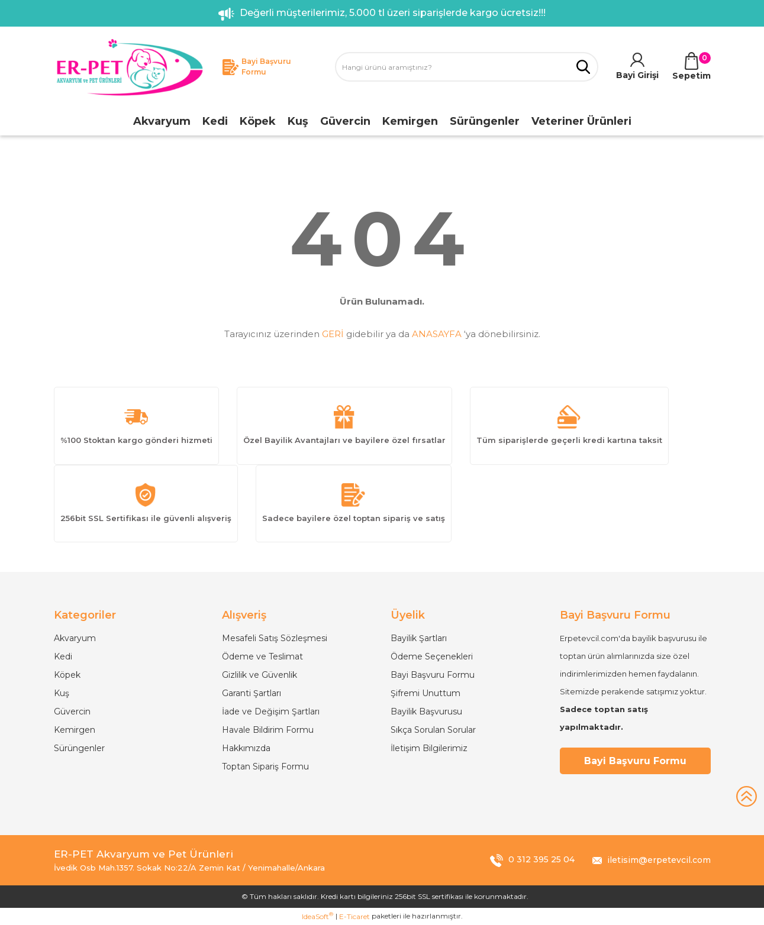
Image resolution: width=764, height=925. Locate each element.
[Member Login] (637, 67)
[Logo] (129, 67)
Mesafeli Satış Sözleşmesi (274, 638)
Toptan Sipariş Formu (265, 766)
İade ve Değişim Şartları (271, 711)
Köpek (67, 675)
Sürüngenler (79, 748)
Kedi (63, 656)
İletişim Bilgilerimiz (429, 748)
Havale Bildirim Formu (268, 730)
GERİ (333, 333)
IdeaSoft (317, 916)
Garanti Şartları (251, 693)
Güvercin (72, 711)
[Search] (466, 67)
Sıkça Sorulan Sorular (433, 730)
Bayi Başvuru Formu (433, 675)
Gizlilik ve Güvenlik (259, 675)
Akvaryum (75, 638)
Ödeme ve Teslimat (262, 656)
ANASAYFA (437, 333)
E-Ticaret (354, 916)
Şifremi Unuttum (425, 693)
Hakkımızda (246, 748)
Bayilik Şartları (419, 638)
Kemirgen (74, 730)
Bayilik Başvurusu (426, 711)
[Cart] (691, 67)
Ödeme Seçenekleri (432, 656)
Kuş (61, 693)
